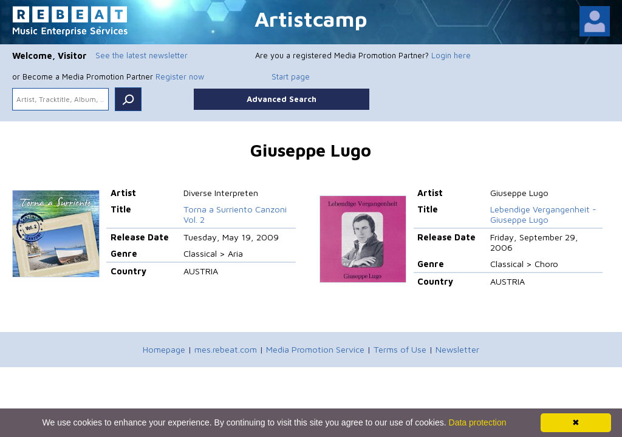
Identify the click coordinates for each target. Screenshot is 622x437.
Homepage (164, 349)
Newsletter (457, 349)
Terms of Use (400, 349)
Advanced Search (281, 99)
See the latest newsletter (141, 55)
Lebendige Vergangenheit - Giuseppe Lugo (543, 214)
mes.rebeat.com (225, 349)
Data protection (478, 422)
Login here (451, 55)
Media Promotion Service (315, 349)
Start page (291, 76)
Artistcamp (311, 18)
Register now (180, 76)
